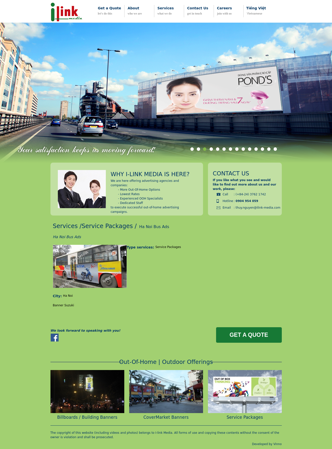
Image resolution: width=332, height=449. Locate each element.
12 (262, 150)
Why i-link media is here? (150, 174)
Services (65, 226)
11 (256, 150)
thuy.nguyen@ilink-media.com (258, 207)
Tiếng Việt (256, 8)
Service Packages (107, 226)
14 (275, 150)
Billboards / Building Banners (87, 417)
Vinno (277, 444)
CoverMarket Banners (166, 417)
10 (249, 150)
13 (268, 150)
